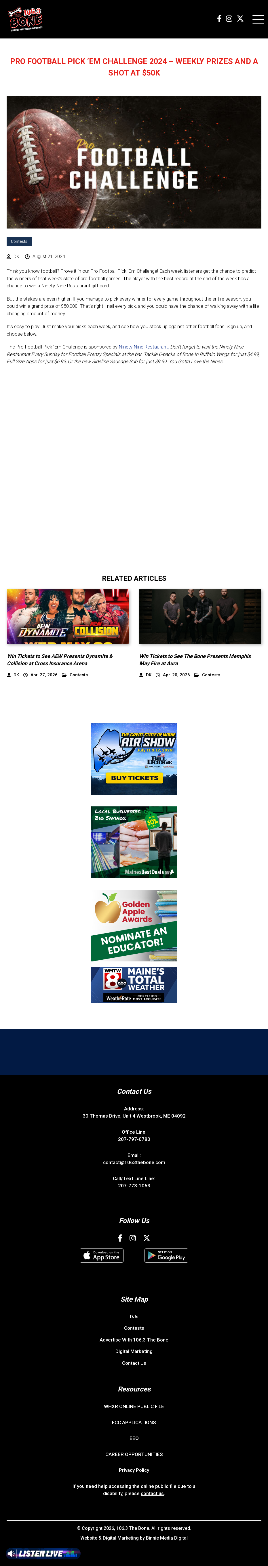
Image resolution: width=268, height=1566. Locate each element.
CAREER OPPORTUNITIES (134, 1454)
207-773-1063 (134, 1185)
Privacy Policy (134, 1470)
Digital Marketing (134, 1351)
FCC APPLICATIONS (134, 1422)
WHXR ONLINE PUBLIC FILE (134, 1406)
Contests (19, 241)
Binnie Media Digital (167, 1538)
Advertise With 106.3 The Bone (134, 1340)
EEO (134, 1438)
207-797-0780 (134, 1139)
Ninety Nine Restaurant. (144, 347)
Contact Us (134, 1363)
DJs (134, 1316)
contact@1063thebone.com (134, 1162)
